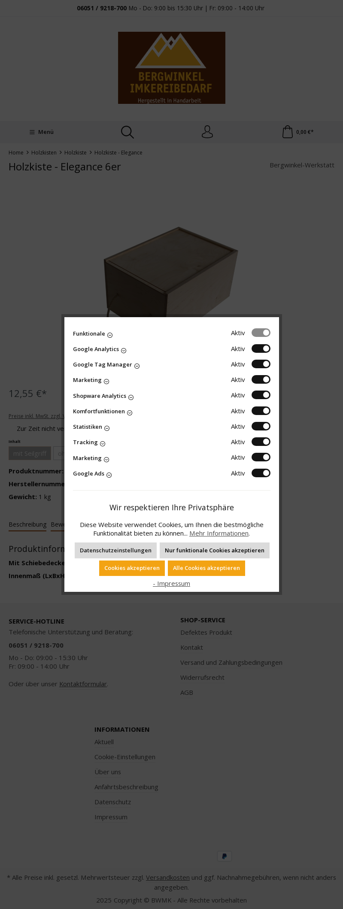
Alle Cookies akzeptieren (206, 568)
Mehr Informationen (219, 533)
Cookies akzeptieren (132, 568)
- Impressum (171, 583)
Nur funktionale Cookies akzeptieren (214, 550)
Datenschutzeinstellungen (116, 550)
